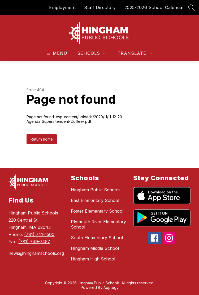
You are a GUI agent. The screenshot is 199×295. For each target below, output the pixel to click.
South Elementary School (97, 237)
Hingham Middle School (95, 248)
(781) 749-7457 (34, 241)
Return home (42, 139)
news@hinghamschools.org (36, 253)
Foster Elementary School (97, 211)
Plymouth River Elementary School (98, 224)
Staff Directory (100, 7)
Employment (62, 7)
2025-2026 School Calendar (154, 7)
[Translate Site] (135, 53)
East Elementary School (95, 200)
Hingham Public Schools (95, 189)
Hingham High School (93, 259)
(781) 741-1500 (39, 234)
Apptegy (111, 287)
